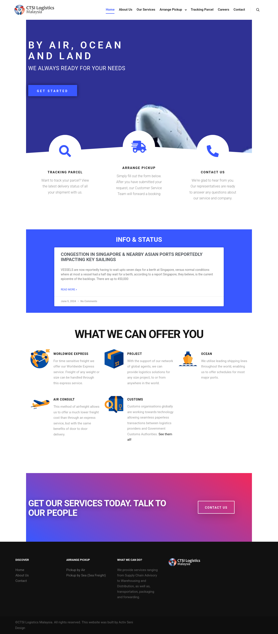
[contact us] (213, 151)
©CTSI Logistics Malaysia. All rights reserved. (48, 622)
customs (135, 399)
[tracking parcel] (65, 151)
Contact (21, 581)
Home (19, 570)
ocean (206, 354)
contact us (213, 172)
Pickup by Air (75, 570)
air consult (64, 399)
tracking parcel (65, 172)
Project (134, 354)
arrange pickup (139, 168)
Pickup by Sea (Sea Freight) (86, 575)
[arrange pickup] (139, 147)
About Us (22, 575)
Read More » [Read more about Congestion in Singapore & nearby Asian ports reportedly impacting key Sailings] (69, 289)
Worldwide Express (70, 354)
